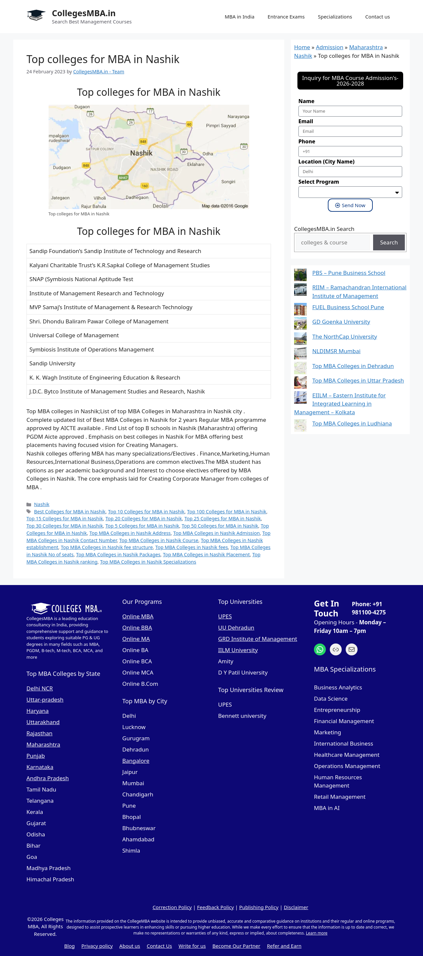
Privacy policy (97, 945)
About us (129, 945)
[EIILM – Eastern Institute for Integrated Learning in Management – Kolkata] (300, 398)
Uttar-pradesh (44, 699)
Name (306, 101)
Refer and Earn (284, 945)
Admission (329, 47)
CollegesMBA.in (84, 12)
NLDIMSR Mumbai (336, 351)
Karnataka (39, 767)
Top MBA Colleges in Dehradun (353, 366)
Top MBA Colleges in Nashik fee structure (107, 547)
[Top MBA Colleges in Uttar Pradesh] (300, 383)
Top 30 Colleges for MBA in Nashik (64, 526)
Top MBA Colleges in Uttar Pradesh (358, 380)
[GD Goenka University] (300, 324)
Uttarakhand (43, 722)
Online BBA (137, 627)
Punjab (35, 755)
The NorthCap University (344, 336)
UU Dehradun (236, 627)
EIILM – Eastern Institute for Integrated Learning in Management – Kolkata (340, 403)
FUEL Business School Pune (348, 307)
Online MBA (137, 616)
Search (389, 242)
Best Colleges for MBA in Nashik (69, 511)
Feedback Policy (215, 907)
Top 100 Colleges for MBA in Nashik (226, 511)
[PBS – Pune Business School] (300, 276)
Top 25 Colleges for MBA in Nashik (222, 518)
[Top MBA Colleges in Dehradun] (300, 369)
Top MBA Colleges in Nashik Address (130, 533)
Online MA (136, 639)
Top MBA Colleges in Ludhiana (352, 423)
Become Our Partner (236, 945)
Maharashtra (366, 47)
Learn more (316, 933)
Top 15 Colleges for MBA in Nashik (64, 518)
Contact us (377, 16)
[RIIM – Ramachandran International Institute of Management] (300, 290)
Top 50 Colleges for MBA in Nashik (220, 526)
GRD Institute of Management (257, 639)
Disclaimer (296, 907)
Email (305, 121)
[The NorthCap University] (300, 339)
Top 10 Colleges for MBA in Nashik (146, 511)
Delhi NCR (39, 688)
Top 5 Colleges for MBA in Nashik (142, 526)
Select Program (318, 181)
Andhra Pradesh (47, 778)
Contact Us (159, 945)
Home (302, 47)
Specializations (335, 16)
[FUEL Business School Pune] (300, 310)
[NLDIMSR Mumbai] (300, 354)
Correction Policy (172, 907)
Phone (306, 141)
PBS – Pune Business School (348, 272)
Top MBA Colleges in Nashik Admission (216, 533)
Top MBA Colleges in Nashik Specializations (148, 562)
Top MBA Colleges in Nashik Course (158, 540)
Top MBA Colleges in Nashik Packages (118, 554)
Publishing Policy (259, 907)
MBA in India (239, 16)
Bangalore (135, 760)
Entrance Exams (286, 16)
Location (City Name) (326, 161)
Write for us (192, 945)
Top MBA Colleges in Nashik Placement (206, 554)
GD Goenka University (341, 321)
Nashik (41, 504)
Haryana (37, 711)
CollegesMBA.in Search (324, 229)
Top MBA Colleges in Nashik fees (191, 547)
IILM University (238, 650)
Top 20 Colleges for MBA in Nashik (143, 518)
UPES (225, 616)
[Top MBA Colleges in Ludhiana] (300, 426)
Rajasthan (39, 733)
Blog (69, 945)
